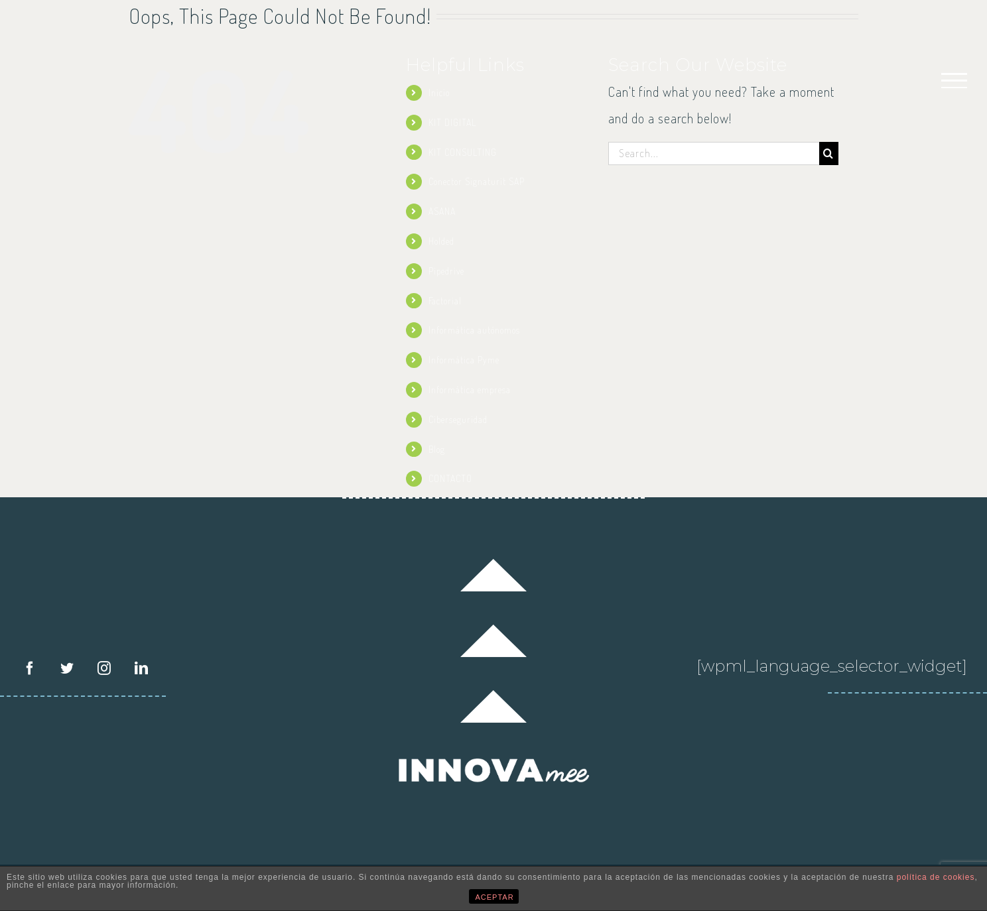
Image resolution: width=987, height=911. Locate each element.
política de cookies (936, 877)
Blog (436, 449)
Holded (441, 241)
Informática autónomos (474, 329)
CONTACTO (450, 478)
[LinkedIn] (142, 668)
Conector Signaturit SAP (476, 181)
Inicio (439, 92)
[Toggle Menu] (954, 80)
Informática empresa (469, 389)
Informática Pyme (463, 359)
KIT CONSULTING (462, 152)
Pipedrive (446, 270)
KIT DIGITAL (452, 122)
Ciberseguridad (458, 419)
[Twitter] (67, 668)
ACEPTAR (495, 897)
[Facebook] (30, 668)
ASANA (442, 211)
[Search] (828, 153)
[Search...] (713, 153)
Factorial (445, 300)
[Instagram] (104, 668)
